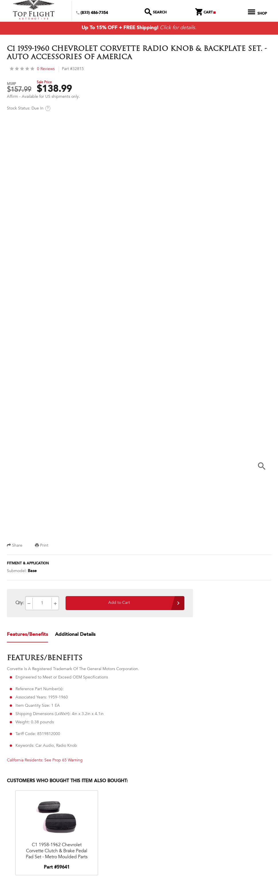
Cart (205, 13)
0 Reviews (32, 70)
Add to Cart (119, 604)
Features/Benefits (27, 635)
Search (156, 13)
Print (41, 547)
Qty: (19, 604)
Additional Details (75, 635)
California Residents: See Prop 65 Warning (45, 762)
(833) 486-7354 (92, 13)
